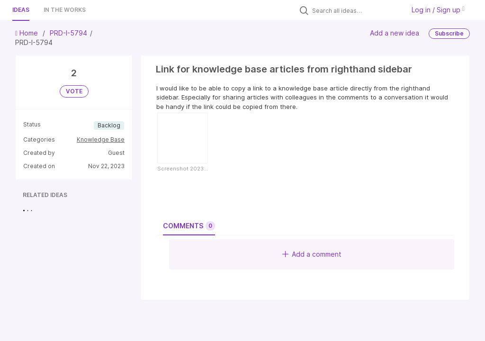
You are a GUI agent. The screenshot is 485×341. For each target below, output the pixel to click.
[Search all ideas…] (356, 10)
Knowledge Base (101, 139)
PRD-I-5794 (68, 33)
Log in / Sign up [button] (438, 10)
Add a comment (311, 254)
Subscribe (449, 33)
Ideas (20, 9)
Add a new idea (394, 33)
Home (27, 33)
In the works (65, 9)
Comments (189, 226)
